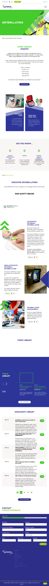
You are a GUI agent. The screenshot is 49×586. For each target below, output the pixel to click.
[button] (6, 383)
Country (27, 533)
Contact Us (17, 1)
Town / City (21, 538)
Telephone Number (30, 527)
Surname (27, 522)
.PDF (42, 420)
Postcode (35, 538)
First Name (5, 522)
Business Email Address (8, 527)
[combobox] (26, 530)
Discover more (24, 84)
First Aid (14, 38)
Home (3, 38)
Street (4, 538)
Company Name (6, 533)
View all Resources (24, 402)
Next (43, 544)
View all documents (24, 499)
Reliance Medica (9, 175)
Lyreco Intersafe (8, 38)
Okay (45, 583)
